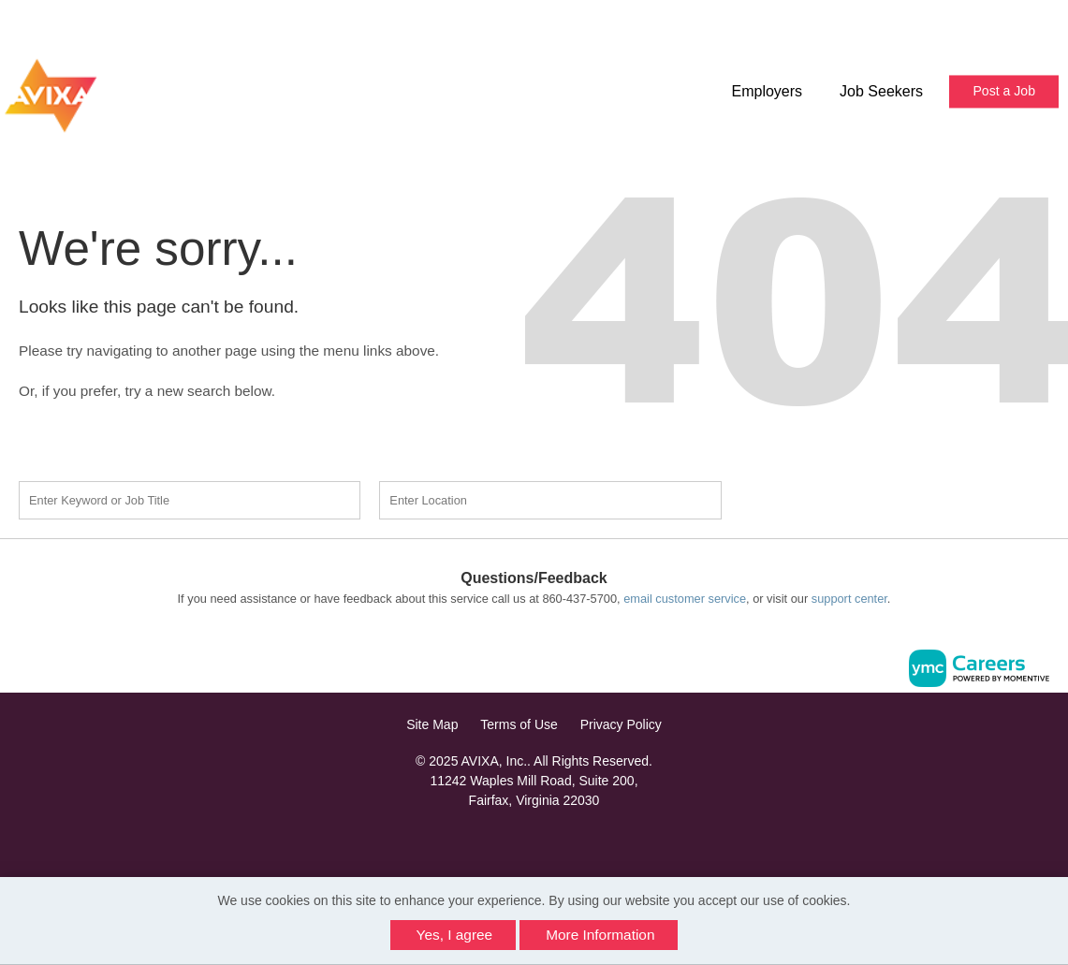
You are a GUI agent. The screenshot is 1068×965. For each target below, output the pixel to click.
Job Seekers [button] (881, 91)
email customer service (684, 599)
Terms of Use (518, 724)
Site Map (432, 724)
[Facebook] (514, 841)
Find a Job (843, 497)
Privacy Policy (621, 724)
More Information (600, 935)
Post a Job (1004, 90)
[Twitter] (554, 841)
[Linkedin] (534, 841)
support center (849, 599)
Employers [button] (766, 91)
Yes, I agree (455, 935)
